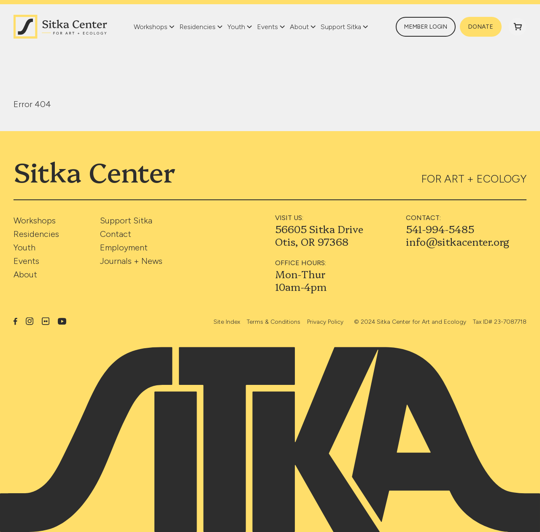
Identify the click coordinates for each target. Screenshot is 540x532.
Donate (480, 26)
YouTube (62, 321)
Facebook (15, 321)
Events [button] (267, 27)
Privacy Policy (325, 321)
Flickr (45, 321)
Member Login (425, 26)
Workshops (35, 220)
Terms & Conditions (273, 321)
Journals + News (131, 261)
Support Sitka (126, 220)
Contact (115, 234)
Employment (124, 247)
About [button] (299, 27)
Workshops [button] (150, 27)
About (25, 274)
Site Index (226, 321)
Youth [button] (236, 27)
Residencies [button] (197, 27)
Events (26, 261)
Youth (24, 247)
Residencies (36, 234)
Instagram (29, 321)
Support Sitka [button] (341, 27)
